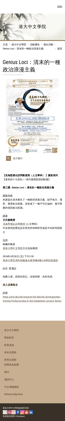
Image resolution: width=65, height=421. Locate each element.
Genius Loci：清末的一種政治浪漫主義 (23, 48)
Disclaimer (21, 416)
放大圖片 (18, 158)
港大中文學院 (19, 44)
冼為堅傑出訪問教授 (14, 224)
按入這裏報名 (10, 284)
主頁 (5, 44)
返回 (58, 49)
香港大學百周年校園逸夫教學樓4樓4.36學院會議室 (30, 260)
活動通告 (35, 44)
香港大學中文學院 (13, 248)
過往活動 (48, 44)
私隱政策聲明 (9, 416)
